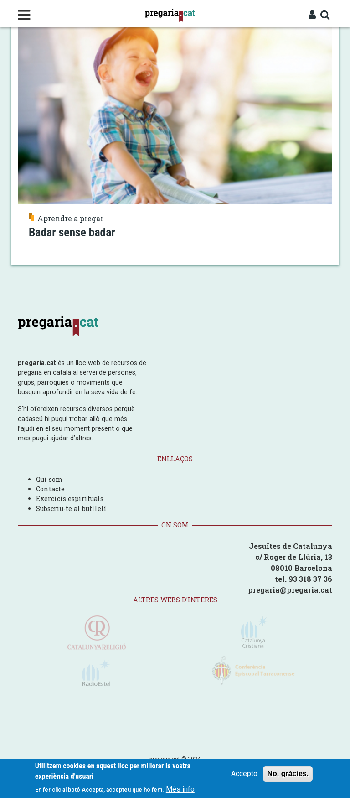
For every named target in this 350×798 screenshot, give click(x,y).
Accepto (244, 774)
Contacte (50, 489)
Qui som (49, 479)
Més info (180, 789)
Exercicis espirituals (69, 498)
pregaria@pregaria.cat (290, 590)
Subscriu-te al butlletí (71, 508)
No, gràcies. (288, 774)
